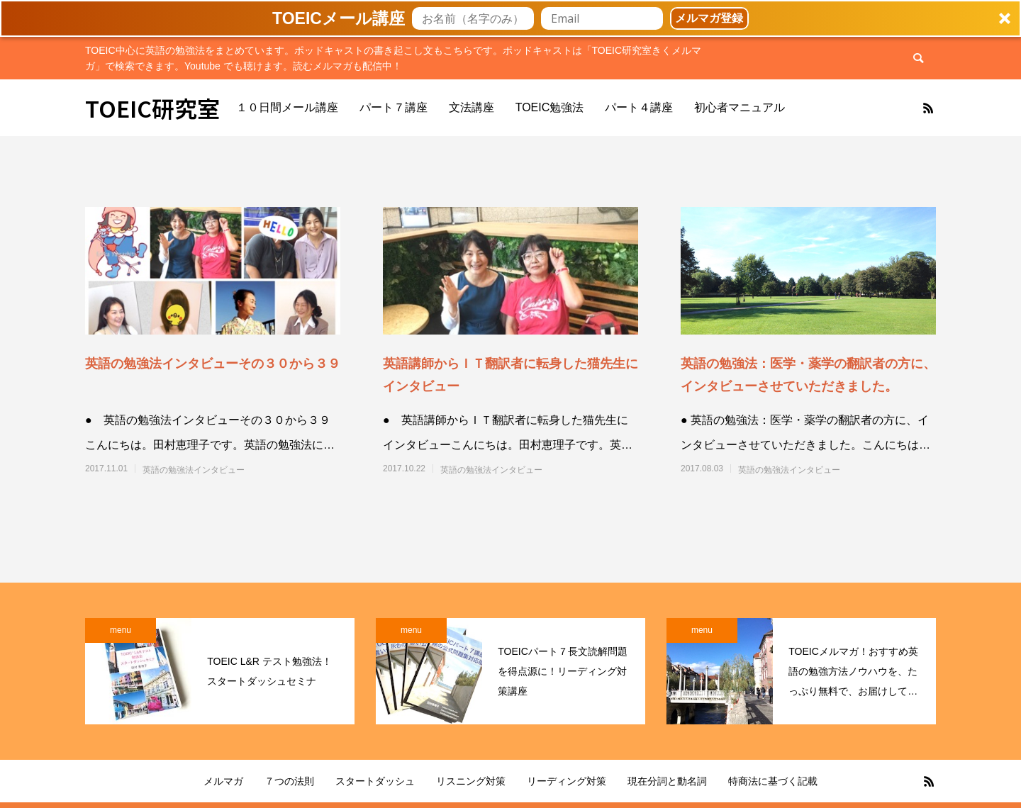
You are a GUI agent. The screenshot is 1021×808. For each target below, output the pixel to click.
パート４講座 (639, 107)
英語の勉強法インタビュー (194, 470)
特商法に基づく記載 (773, 781)
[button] (510, 18)
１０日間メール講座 (287, 107)
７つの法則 (289, 781)
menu (120, 630)
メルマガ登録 (709, 18)
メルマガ (223, 781)
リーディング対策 (566, 781)
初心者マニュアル (739, 107)
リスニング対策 (471, 781)
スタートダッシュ (375, 781)
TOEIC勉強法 (549, 107)
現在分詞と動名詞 (667, 781)
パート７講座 (393, 107)
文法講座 (471, 107)
